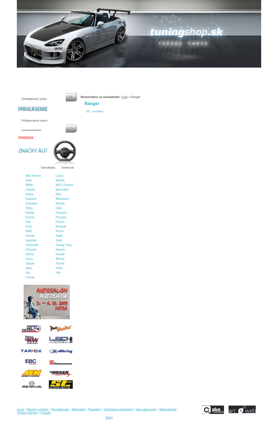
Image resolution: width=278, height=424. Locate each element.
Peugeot (61, 212)
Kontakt (225, 73)
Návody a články (40, 73)
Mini (58, 194)
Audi (28, 180)
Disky (29, 208)
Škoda (60, 258)
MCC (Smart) (64, 184)
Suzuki (60, 254)
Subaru (60, 249)
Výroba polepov (205, 73)
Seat (59, 240)
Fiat (28, 221)
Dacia (29, 194)
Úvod (20, 73)
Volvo (59, 268)
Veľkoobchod (181, 73)
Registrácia (25, 137)
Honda (30, 235)
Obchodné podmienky (128, 73)
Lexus (60, 175)
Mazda (60, 180)
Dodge (30, 212)
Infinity (30, 254)
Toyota (60, 263)
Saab (59, 235)
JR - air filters (95, 111)
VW (58, 272)
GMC (29, 231)
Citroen (30, 189)
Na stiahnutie (64, 73)
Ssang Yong (64, 244)
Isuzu (29, 258)
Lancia (30, 277)
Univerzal (67, 167)
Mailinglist (84, 73)
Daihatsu (31, 203)
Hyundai (31, 240)
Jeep (29, 268)
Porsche (61, 217)
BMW (29, 184)
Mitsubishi (62, 198)
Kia (28, 272)
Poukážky (102, 73)
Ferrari (30, 217)
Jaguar (30, 263)
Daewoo (31, 198)
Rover (60, 231)
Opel (59, 208)
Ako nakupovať (158, 73)
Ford (29, 226)
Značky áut (27, 167)
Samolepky (48, 167)
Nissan (60, 203)
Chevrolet (32, 244)
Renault (61, 226)
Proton (60, 221)
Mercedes (62, 189)
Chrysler (31, 249)
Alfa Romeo (33, 175)
